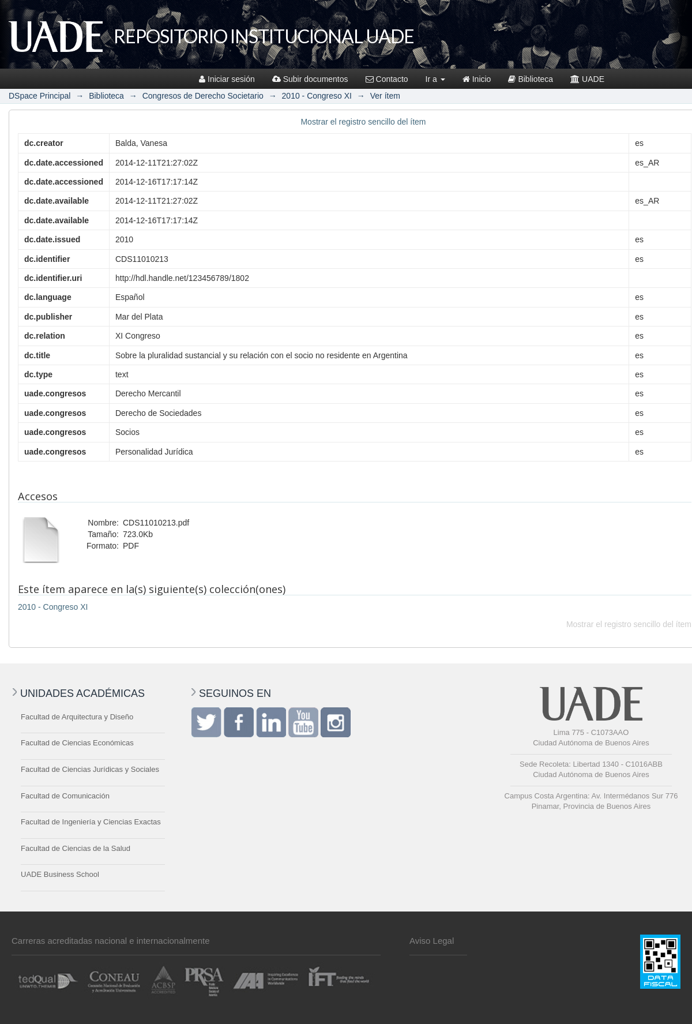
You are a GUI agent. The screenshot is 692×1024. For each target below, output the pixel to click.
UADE (587, 79)
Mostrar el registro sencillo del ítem (363, 121)
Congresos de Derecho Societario (203, 95)
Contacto (387, 79)
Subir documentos (310, 79)
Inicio (476, 79)
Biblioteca (530, 79)
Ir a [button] (435, 79)
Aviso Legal (431, 941)
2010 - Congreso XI (317, 95)
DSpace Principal (39, 95)
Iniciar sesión (227, 79)
